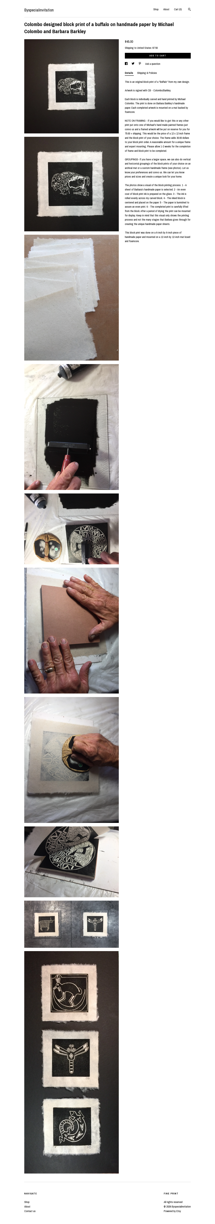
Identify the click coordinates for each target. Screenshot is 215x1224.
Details (129, 73)
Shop (156, 9)
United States (144, 48)
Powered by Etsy (172, 1211)
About (166, 9)
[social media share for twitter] (133, 64)
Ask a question (152, 64)
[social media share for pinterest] (140, 64)
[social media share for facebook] (126, 64)
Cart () (178, 9)
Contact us (30, 1211)
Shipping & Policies (147, 73)
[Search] (189, 10)
